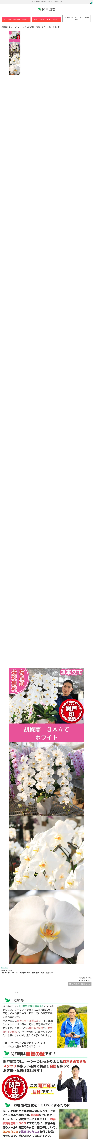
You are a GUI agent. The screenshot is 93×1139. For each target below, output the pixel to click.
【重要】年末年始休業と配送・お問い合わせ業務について (46, 1)
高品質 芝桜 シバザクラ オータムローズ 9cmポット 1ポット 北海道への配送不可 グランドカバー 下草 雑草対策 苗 (77, 1111)
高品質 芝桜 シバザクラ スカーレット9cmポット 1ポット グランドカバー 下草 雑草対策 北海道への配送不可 (15, 1111)
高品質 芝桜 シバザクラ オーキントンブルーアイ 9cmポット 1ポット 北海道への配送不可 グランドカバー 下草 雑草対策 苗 (46, 1111)
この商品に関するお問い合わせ (79, 687)
